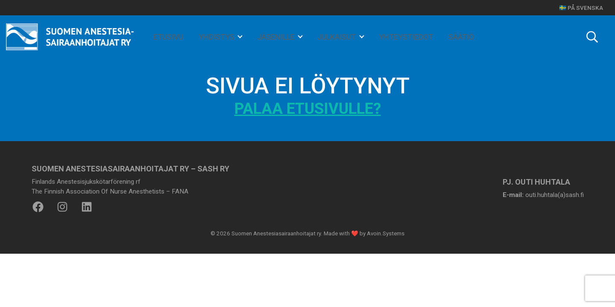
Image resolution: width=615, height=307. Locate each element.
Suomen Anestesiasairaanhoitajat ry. (276, 233)
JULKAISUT (337, 36)
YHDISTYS (217, 36)
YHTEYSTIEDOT (406, 36)
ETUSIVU (168, 36)
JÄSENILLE (276, 36)
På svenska (585, 7)
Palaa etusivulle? (307, 109)
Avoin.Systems (385, 233)
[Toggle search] (592, 36)
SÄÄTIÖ (461, 36)
